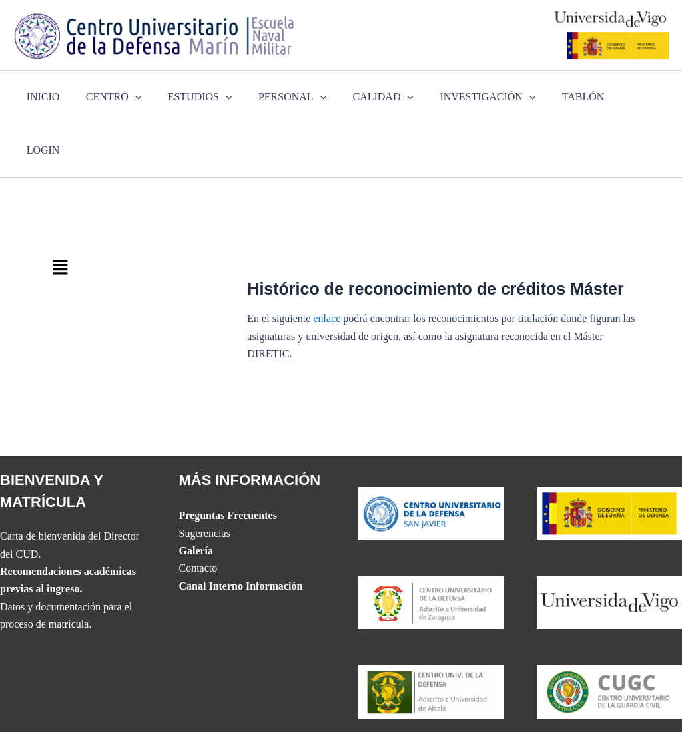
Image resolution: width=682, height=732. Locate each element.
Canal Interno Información (241, 532)
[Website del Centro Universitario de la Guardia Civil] (610, 637)
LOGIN (626, 96)
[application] (143, 97)
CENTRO (122, 97)
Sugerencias (204, 480)
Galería (196, 497)
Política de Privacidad (522, 705)
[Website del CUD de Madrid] (431, 637)
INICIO (56, 96)
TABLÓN (566, 96)
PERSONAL (291, 97)
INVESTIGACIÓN (476, 97)
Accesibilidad (387, 705)
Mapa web (446, 705)
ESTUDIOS (203, 97)
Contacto (198, 515)
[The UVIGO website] (610, 548)
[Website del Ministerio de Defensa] (610, 459)
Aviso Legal (601, 705)
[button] (140, 215)
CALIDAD (377, 97)
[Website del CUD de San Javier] (431, 459)
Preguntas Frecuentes (228, 462)
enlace (326, 265)
